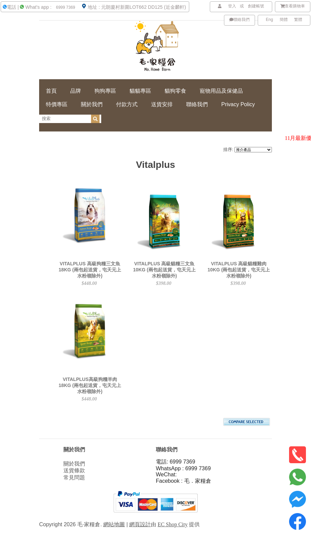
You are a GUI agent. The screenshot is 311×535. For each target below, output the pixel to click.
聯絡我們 (239, 19)
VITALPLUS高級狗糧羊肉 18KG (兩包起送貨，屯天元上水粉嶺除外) (90, 385)
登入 (232, 6)
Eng (269, 19)
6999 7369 (65, 7)
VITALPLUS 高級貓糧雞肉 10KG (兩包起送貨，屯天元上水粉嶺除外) (238, 269)
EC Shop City (173, 524)
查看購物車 (292, 6)
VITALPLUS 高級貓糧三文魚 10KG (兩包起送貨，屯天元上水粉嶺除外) (164, 269)
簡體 (284, 19)
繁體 (298, 19)
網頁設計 (140, 524)
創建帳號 (256, 6)
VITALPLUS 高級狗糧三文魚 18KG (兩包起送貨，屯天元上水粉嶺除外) (90, 269)
